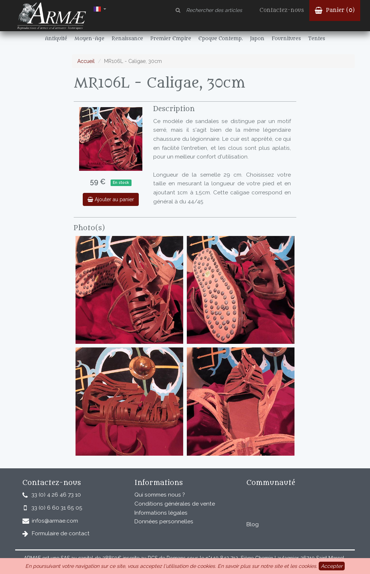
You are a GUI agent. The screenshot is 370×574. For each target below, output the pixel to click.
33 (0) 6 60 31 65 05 (56, 508)
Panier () (335, 10)
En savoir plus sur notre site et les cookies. (267, 566)
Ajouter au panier (110, 199)
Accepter (332, 566)
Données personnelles (163, 521)
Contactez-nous (281, 10)
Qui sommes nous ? (159, 494)
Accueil (86, 61)
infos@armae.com (55, 521)
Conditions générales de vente (174, 504)
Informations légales (161, 513)
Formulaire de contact (61, 533)
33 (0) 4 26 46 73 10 (56, 494)
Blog (252, 524)
